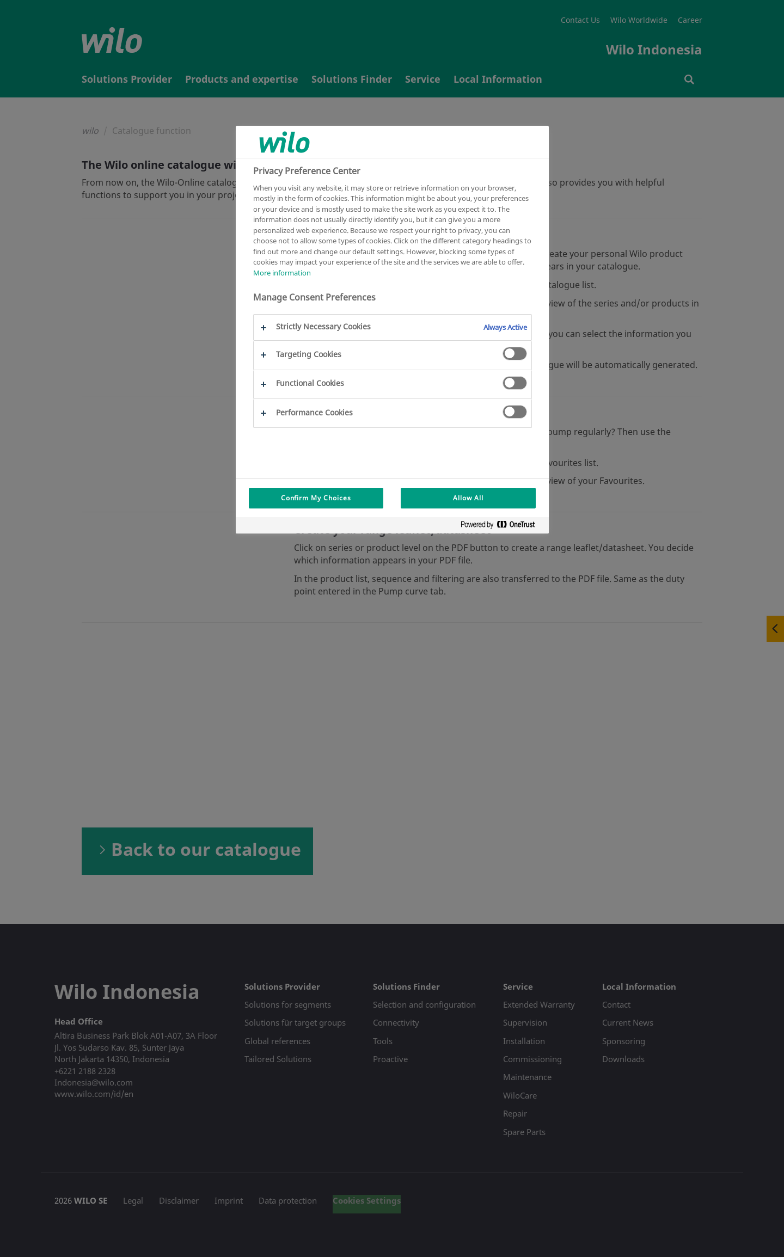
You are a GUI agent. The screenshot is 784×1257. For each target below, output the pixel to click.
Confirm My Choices (316, 497)
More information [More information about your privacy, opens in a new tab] (282, 273)
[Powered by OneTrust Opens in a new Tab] (502, 527)
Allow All (468, 497)
